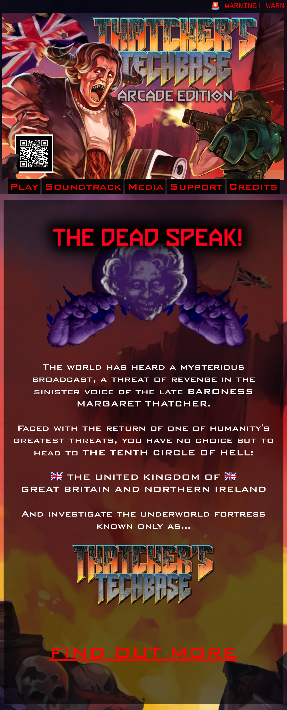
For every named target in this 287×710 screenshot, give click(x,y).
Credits (253, 186)
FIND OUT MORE (143, 652)
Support (196, 186)
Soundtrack (82, 186)
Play (24, 186)
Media (145, 186)
